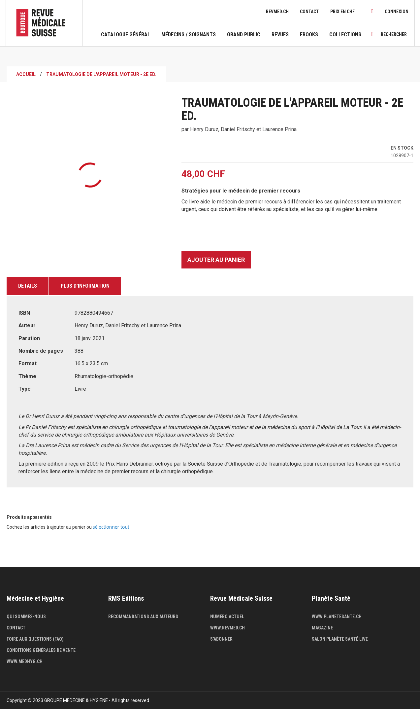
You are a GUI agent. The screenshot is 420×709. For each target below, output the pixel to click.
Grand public (243, 35)
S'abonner (221, 639)
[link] (396, 12)
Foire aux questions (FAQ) (35, 639)
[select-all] (111, 527)
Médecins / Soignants (188, 35)
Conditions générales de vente (41, 650)
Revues (280, 35)
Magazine (322, 627)
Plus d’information (85, 286)
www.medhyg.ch (25, 661)
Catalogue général (125, 35)
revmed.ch (277, 11)
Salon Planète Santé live (340, 639)
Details (27, 286)
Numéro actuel (227, 616)
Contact (309, 11)
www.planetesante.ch (337, 616)
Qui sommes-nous (26, 616)
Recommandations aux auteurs (143, 616)
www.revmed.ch (227, 627)
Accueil (26, 74)
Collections (345, 35)
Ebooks (309, 35)
